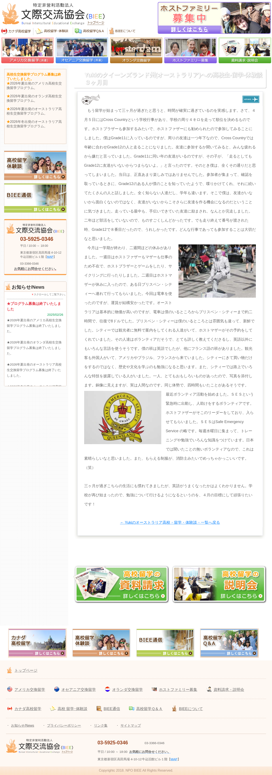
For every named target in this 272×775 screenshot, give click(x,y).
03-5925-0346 (36, 239)
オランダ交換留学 (127, 689)
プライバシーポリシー (64, 725)
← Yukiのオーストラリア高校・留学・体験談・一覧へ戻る (170, 522)
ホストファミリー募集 (178, 689)
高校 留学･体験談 (72, 709)
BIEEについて (191, 709)
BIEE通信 (112, 709)
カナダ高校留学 (27, 709)
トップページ (25, 670)
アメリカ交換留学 (29, 689)
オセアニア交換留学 (78, 689)
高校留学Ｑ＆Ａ (149, 709)
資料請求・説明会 (229, 689)
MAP (50, 256)
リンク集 (101, 725)
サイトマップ (130, 725)
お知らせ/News (22, 725)
